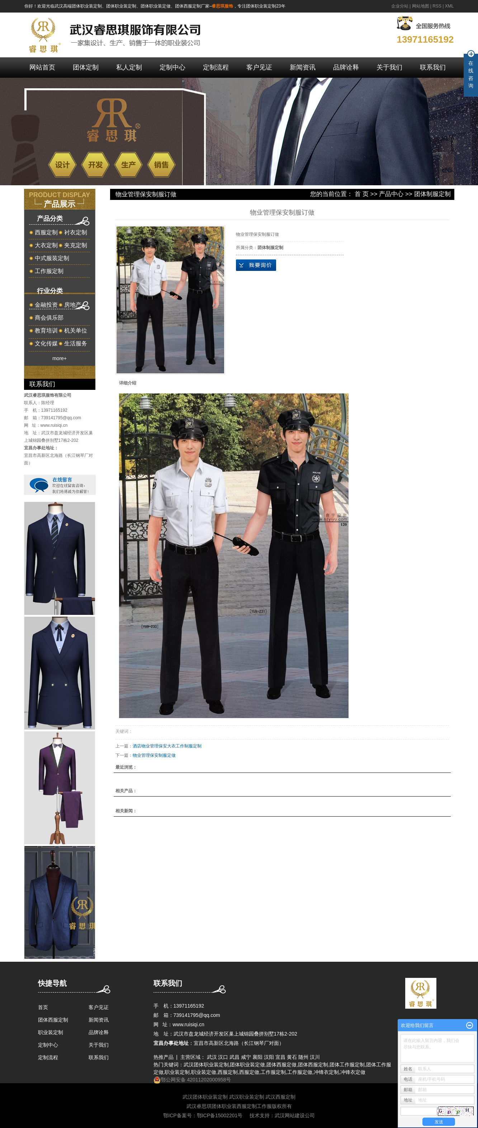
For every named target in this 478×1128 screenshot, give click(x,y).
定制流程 (216, 67)
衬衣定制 (75, 232)
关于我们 (389, 67)
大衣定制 (46, 245)
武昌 (234, 1057)
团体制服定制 (432, 194)
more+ (59, 358)
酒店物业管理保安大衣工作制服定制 (167, 746)
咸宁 (246, 1057)
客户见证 (259, 67)
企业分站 (399, 6)
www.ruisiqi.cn (54, 425)
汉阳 (269, 1057)
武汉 (212, 1057)
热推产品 (163, 1057)
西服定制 (46, 232)
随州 (303, 1057)
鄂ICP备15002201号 (220, 1115)
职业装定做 (203, 1072)
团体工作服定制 (347, 1064)
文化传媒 (46, 343)
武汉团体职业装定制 (206, 1064)
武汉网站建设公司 (295, 1115)
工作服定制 (49, 271)
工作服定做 (299, 1072)
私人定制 (129, 67)
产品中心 (391, 194)
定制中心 (172, 67)
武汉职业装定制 (246, 1097)
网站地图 (420, 6)
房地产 (72, 305)
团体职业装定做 (247, 1064)
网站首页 (42, 67)
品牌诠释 (346, 67)
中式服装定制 (52, 258)
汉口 (223, 1057)
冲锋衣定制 (326, 1072)
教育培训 (46, 331)
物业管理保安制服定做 (154, 755)
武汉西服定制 (280, 1097)
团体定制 (86, 67)
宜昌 (280, 1057)
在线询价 (256, 265)
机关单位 (75, 331)
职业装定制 (50, 1032)
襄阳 (257, 1057)
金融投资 (46, 305)
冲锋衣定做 (352, 1072)
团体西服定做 (281, 1064)
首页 (43, 1007)
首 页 (362, 194)
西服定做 (249, 1072)
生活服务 (75, 343)
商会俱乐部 (49, 318)
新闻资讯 (303, 67)
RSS (436, 6)
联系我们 (433, 67)
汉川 (315, 1057)
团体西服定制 (53, 1020)
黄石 (292, 1057)
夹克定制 (75, 245)
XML (449, 6)
